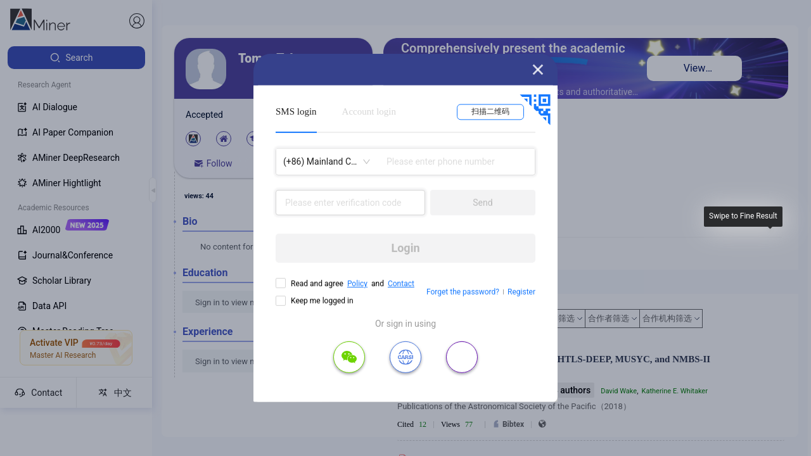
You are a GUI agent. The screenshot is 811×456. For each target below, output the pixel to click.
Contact (401, 283)
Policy (357, 283)
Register (521, 292)
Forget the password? (462, 292)
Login (405, 248)
